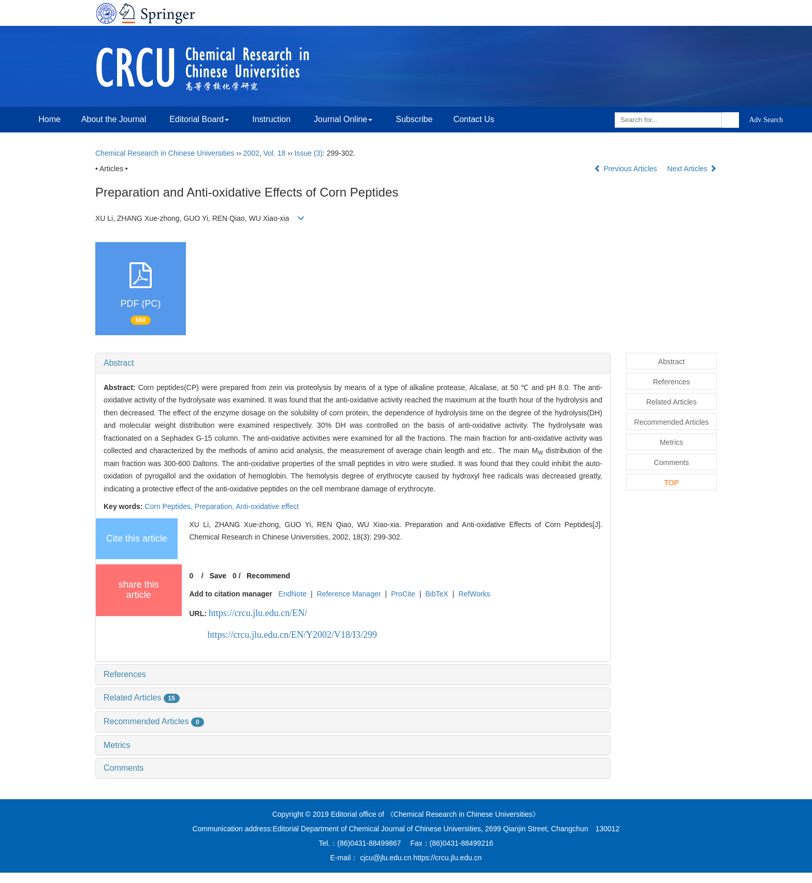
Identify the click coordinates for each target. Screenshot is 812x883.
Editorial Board (199, 119)
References (125, 674)
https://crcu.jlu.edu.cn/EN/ (258, 613)
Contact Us (473, 119)
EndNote (293, 594)
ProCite (403, 594)
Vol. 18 (275, 153)
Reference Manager (349, 594)
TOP (671, 482)
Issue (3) (308, 153)
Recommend (268, 576)
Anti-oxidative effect (267, 506)
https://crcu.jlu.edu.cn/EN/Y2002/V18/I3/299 (292, 635)
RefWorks (474, 594)
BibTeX (436, 594)
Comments (123, 768)
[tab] (353, 363)
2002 (251, 153)
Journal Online (343, 119)
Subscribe (414, 119)
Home (49, 119)
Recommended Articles (154, 721)
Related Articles (142, 697)
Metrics (117, 745)
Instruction (271, 119)
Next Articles (692, 168)
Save (217, 576)
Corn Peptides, (169, 506)
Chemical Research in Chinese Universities (164, 153)
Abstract (119, 362)
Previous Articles (626, 168)
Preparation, (215, 506)
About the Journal (113, 119)
